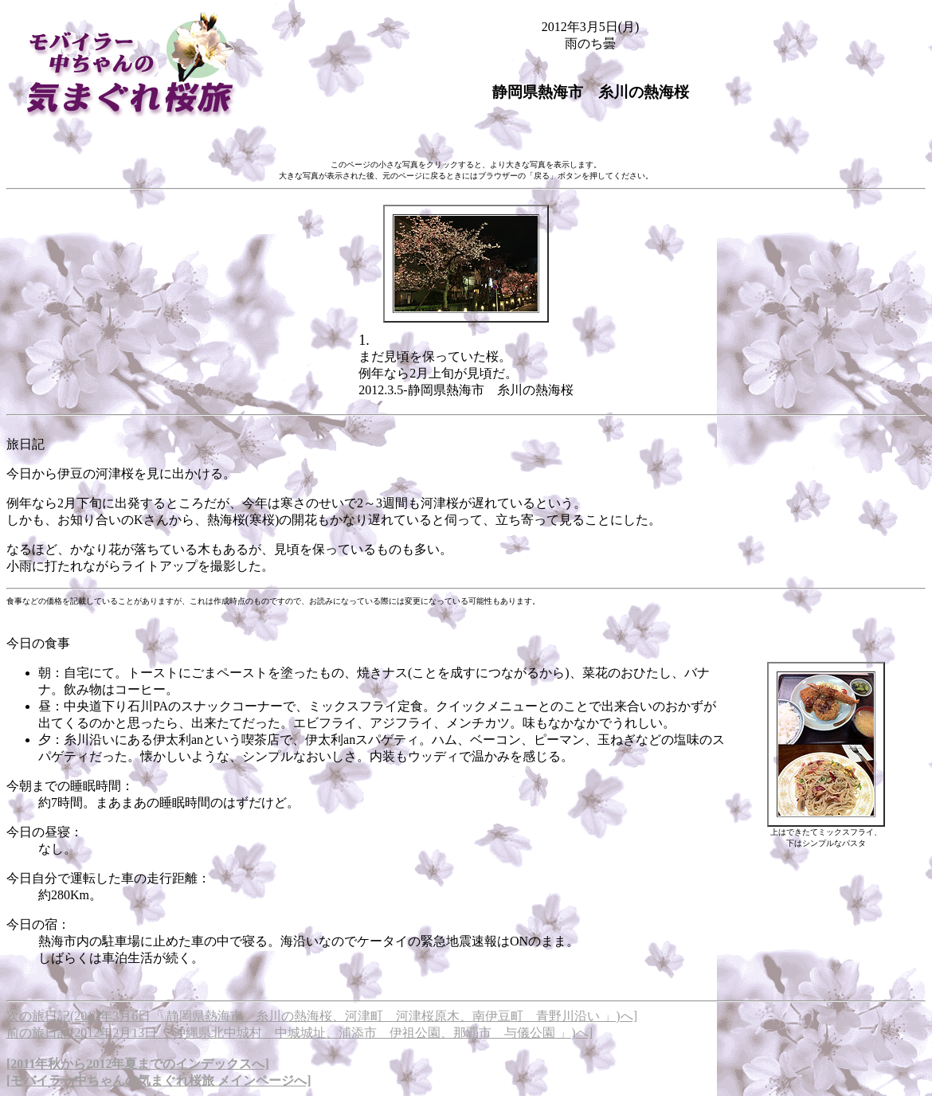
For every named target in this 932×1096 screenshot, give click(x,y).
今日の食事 (38, 643)
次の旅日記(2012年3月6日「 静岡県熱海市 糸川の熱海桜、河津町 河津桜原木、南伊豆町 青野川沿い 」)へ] (321, 1016)
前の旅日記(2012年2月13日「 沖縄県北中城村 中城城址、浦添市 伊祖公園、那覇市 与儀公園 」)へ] (299, 1032)
